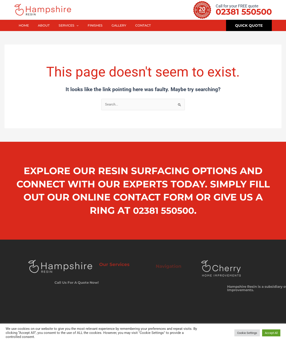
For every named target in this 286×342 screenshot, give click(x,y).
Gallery (123, 25)
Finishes (99, 25)
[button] (79, 25)
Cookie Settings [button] (247, 333)
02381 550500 (244, 12)
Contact (149, 25)
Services (71, 25)
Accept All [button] (271, 333)
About (45, 25)
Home (24, 25)
